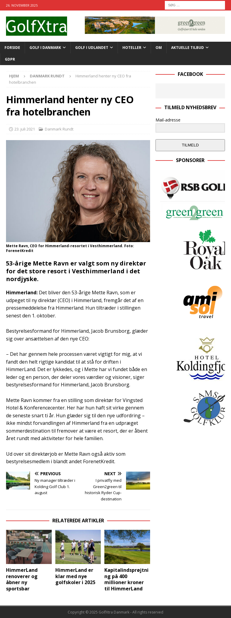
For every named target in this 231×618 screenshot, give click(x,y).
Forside (12, 47)
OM (159, 47)
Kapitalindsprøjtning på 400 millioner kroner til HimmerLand (126, 579)
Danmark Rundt (59, 129)
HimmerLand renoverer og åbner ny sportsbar (22, 579)
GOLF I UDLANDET (91, 47)
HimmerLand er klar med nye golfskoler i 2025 (75, 576)
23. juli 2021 (24, 129)
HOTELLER (131, 47)
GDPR (10, 59)
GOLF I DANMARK (45, 47)
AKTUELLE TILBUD (187, 47)
